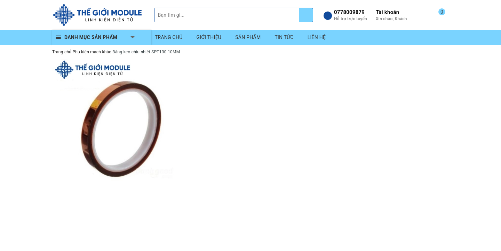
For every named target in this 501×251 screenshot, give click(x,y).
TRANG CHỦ (169, 37)
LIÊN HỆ (317, 37)
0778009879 (349, 12)
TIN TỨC (284, 37)
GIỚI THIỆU (209, 37)
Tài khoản (387, 12)
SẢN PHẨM (248, 37)
